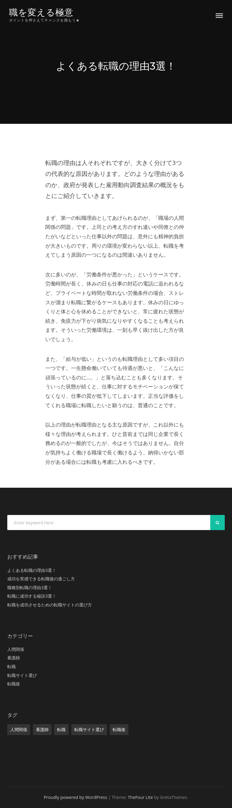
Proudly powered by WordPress (75, 797)
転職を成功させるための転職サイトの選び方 (49, 605)
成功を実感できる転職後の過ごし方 (41, 579)
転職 (11, 666)
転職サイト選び (22, 675)
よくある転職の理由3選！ (31, 570)
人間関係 (15, 649)
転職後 (13, 684)
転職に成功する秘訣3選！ (31, 596)
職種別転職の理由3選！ (29, 587)
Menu (219, 15)
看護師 (13, 658)
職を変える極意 (41, 12)
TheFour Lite (140, 797)
